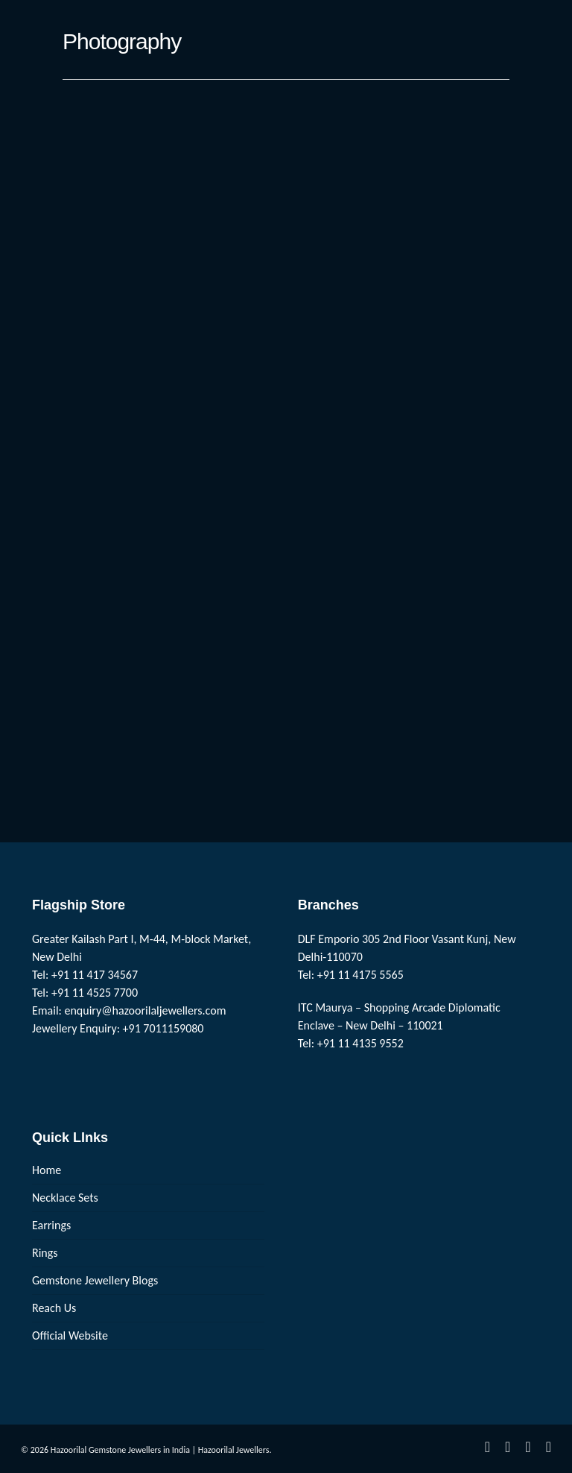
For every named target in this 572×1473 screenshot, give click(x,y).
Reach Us (54, 1308)
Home (46, 1170)
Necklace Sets (65, 1197)
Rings (45, 1253)
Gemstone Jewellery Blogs (95, 1280)
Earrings (51, 1225)
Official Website (70, 1335)
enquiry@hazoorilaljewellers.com (145, 1010)
